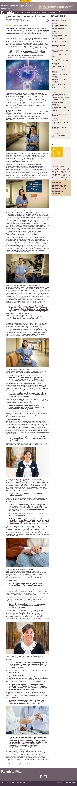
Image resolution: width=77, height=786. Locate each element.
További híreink (58, 16)
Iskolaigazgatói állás (58, 38)
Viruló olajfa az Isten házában (60, 119)
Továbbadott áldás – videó (60, 185)
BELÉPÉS (66, 0)
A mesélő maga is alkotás (59, 188)
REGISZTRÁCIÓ (72, 0)
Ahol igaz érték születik (58, 88)
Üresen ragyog (56, 63)
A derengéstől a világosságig (60, 60)
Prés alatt (54, 91)
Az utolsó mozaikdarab (59, 186)
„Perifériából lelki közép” (59, 94)
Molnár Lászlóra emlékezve (60, 190)
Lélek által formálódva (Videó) (60, 111)
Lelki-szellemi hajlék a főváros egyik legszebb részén (60, 98)
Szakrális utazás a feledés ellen (60, 42)
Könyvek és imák (56, 132)
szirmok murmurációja (58, 84)
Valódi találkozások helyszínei (60, 25)
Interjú (9, 25)
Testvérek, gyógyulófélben (59, 35)
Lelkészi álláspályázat (58, 66)
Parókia (7, 12)
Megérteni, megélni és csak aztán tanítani (59, 21)
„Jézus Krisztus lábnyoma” (59, 135)
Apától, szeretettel (58, 191)
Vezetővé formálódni (58, 193)
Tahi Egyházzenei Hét (58, 28)
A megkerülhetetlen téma (59, 107)
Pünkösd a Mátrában (58, 32)
